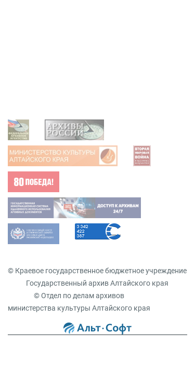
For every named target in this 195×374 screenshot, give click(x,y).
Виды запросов (44, 93)
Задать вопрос (43, 34)
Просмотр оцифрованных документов (83, 50)
